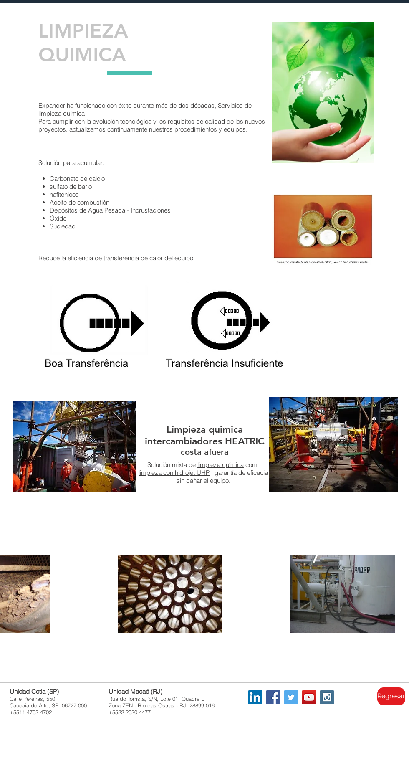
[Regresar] (391, 696)
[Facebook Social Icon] (273, 697)
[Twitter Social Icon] (291, 697)
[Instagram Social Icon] (327, 697)
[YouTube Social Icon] (309, 697)
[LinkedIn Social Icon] (255, 697)
